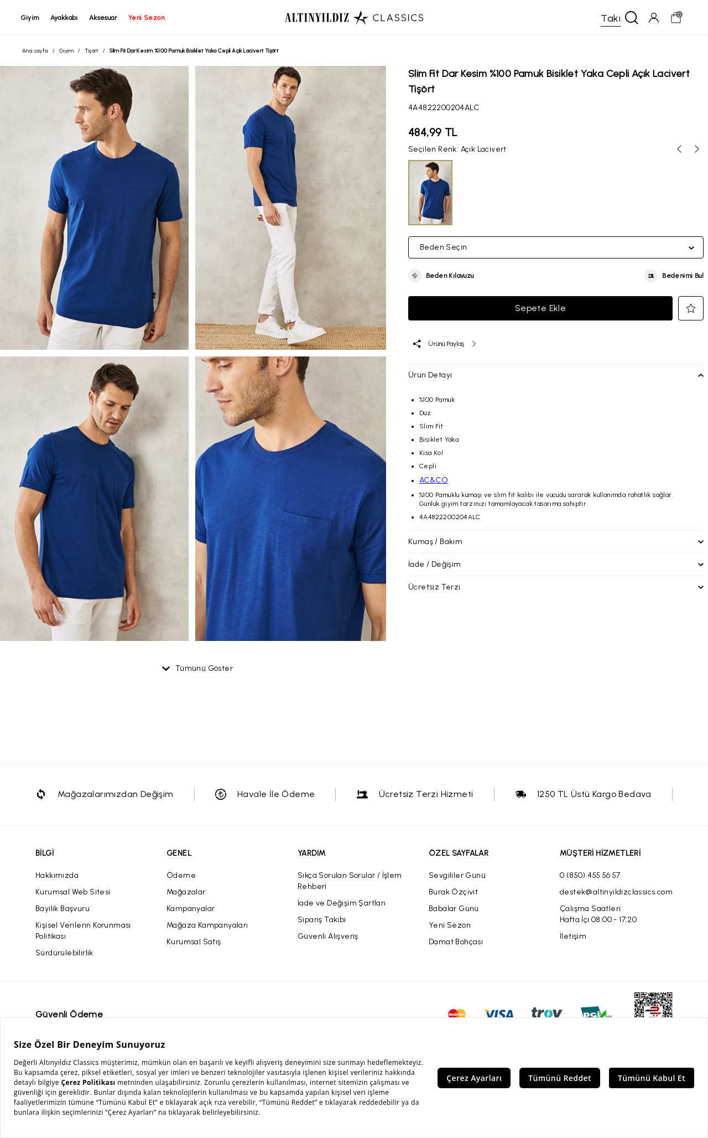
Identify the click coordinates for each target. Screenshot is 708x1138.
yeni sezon (147, 18)
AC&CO (433, 480)
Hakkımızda (57, 876)
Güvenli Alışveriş (328, 937)
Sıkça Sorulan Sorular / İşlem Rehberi (350, 881)
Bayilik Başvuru (62, 909)
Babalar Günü (454, 909)
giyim (31, 18)
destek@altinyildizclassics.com (616, 892)
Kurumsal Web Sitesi (73, 892)
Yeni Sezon (450, 925)
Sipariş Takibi (322, 920)
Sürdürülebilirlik (64, 953)
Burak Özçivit (453, 892)
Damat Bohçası (456, 942)
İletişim (573, 937)
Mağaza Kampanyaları (207, 925)
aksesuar (104, 18)
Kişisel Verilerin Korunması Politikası (83, 931)
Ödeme (181, 876)
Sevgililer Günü (457, 876)
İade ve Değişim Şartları (342, 903)
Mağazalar (186, 892)
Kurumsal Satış (193, 942)
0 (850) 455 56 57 (590, 876)
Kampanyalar (190, 909)
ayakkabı (65, 18)
